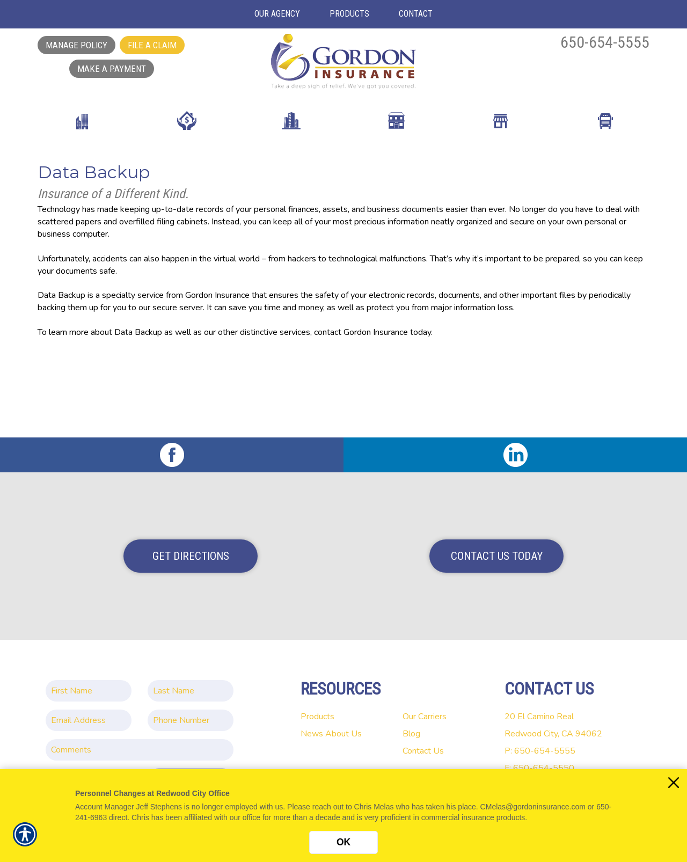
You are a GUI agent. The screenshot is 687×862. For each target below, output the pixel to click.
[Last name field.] (190, 691)
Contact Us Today (497, 556)
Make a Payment (111, 68)
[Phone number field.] (190, 720)
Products (317, 716)
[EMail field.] (88, 720)
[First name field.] (88, 691)
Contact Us (423, 751)
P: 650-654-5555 (540, 751)
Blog (411, 734)
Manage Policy (76, 45)
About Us (343, 734)
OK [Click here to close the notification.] (343, 842)
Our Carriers (425, 716)
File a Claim (152, 45)
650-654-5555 (604, 42)
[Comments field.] (139, 750)
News (312, 734)
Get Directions (190, 556)
